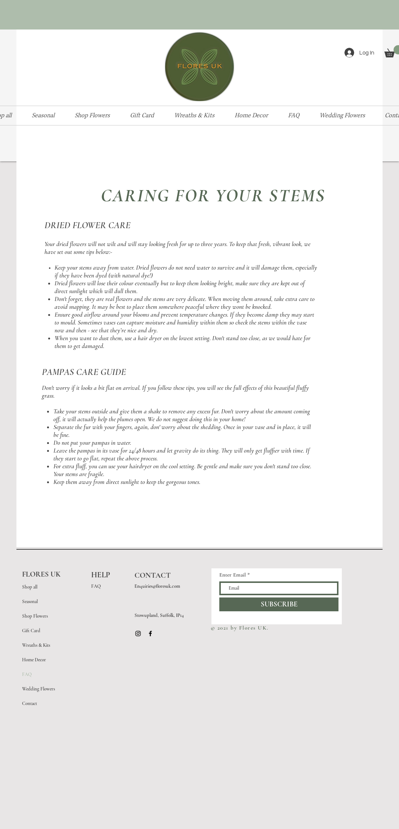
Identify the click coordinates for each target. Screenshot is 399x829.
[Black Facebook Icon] (150, 633)
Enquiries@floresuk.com (157, 586)
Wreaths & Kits (36, 645)
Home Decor (34, 660)
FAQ (27, 674)
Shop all (29, 587)
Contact (29, 704)
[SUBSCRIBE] (278, 604)
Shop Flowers (35, 616)
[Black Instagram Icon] (138, 633)
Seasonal (30, 602)
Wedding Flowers (38, 689)
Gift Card (31, 631)
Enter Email (232, 575)
